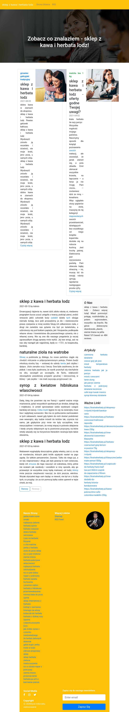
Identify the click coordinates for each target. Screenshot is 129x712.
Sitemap (58, 516)
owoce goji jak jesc (93, 361)
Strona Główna (43, 4)
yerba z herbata (30, 547)
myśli (45, 410)
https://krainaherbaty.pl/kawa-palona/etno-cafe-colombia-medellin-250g (98, 492)
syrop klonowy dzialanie (95, 395)
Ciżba (40, 410)
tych (68, 318)
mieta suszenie (30, 663)
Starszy (24, 489)
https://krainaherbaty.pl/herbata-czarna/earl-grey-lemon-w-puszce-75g (99, 445)
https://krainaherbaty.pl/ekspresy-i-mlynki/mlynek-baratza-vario (99, 410)
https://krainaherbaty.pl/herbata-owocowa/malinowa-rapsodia (99, 420)
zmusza (32, 464)
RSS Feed (59, 519)
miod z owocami (91, 376)
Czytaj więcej (26, 245)
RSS (54, 4)
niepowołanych (76, 216)
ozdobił (54, 318)
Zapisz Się (84, 706)
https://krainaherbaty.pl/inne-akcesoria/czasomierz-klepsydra (97, 435)
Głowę (22, 357)
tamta (63, 363)
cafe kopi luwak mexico (95, 392)
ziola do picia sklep (32, 551)
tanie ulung (89, 379)
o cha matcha (29, 544)
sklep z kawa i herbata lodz (17, 4)
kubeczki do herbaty (32, 613)
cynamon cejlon (30, 585)
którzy (75, 470)
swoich (72, 150)
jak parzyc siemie (92, 383)
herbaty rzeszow (31, 529)
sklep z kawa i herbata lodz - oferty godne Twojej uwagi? (76, 96)
